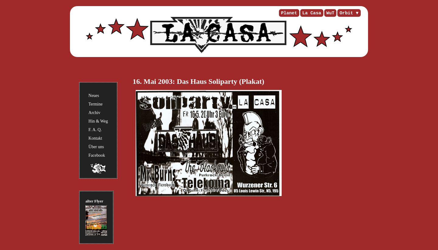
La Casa (311, 13)
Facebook (97, 155)
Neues (94, 95)
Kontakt (95, 138)
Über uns (96, 147)
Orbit (346, 13)
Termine (96, 104)
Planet (289, 13)
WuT (330, 13)
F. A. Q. (95, 129)
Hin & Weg (98, 121)
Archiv (94, 112)
